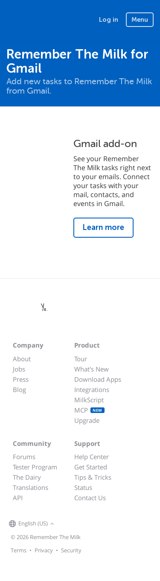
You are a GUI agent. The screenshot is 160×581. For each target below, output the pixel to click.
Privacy (44, 550)
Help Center (91, 456)
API (18, 497)
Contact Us (90, 497)
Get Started (90, 467)
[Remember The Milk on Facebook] (68, 524)
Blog (19, 389)
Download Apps (97, 379)
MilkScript (89, 399)
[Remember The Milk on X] (80, 524)
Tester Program (35, 467)
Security (71, 550)
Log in (108, 20)
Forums (24, 456)
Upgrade (86, 420)
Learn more (103, 227)
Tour (80, 358)
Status (83, 487)
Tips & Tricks (92, 477)
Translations (30, 487)
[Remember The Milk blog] (91, 524)
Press (21, 379)
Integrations (91, 389)
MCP (89, 410)
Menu (139, 20)
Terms (18, 550)
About (22, 358)
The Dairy (27, 477)
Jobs (19, 369)
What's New (91, 369)
